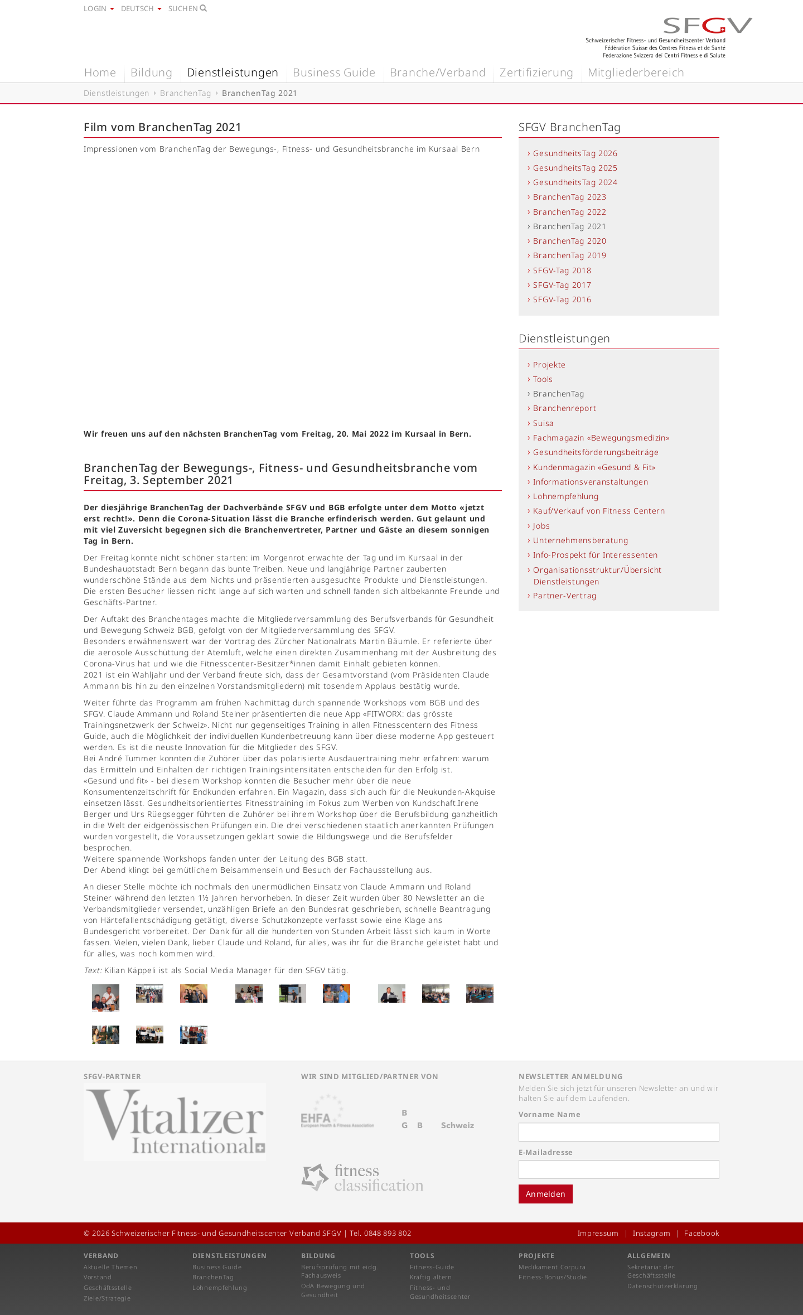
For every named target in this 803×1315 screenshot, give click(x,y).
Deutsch (141, 8)
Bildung (151, 72)
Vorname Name (550, 1114)
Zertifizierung (537, 72)
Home (100, 72)
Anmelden (545, 1193)
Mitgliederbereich (636, 72)
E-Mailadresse (546, 1152)
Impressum (598, 1233)
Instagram (651, 1233)
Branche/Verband (438, 72)
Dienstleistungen (233, 72)
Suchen (187, 8)
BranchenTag (185, 93)
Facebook (701, 1233)
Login (99, 8)
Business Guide (334, 72)
